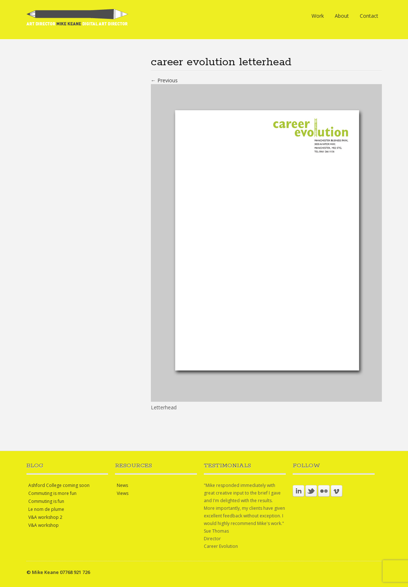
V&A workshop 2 (45, 517)
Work (318, 15)
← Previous (164, 80)
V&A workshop (43, 525)
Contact (369, 15)
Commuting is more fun (52, 493)
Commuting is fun (46, 501)
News (122, 485)
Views (122, 493)
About (342, 15)
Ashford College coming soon (59, 485)
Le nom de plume (46, 509)
